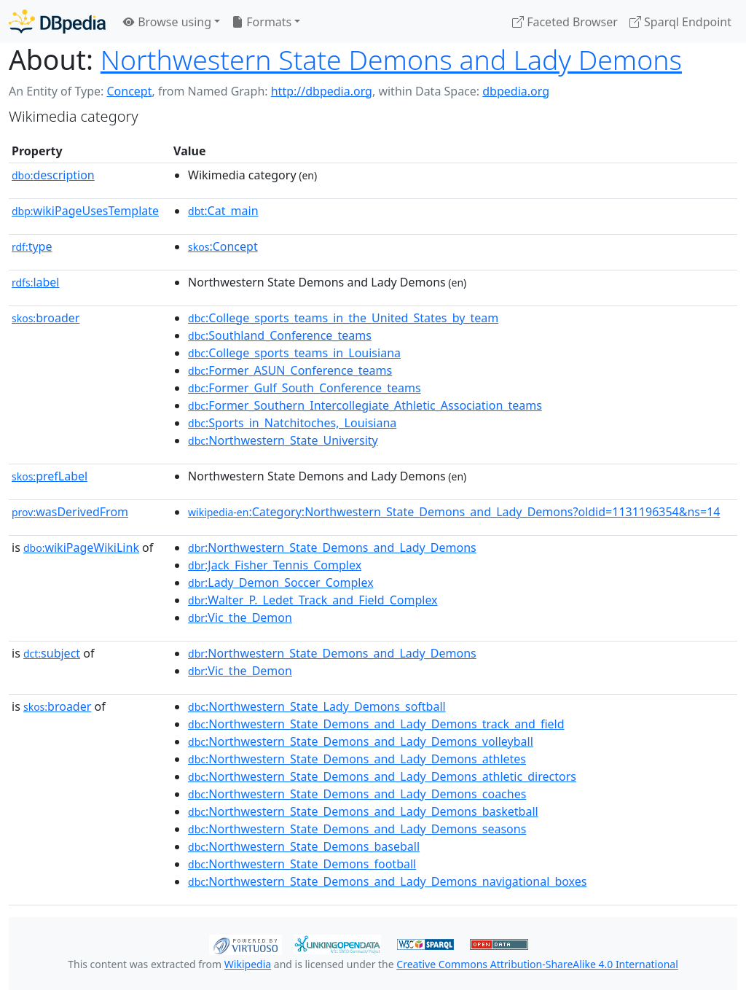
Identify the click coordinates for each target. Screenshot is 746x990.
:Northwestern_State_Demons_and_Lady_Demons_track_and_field (376, 724)
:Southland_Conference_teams (280, 335)
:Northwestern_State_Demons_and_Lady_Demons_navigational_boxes (387, 881)
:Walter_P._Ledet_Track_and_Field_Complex (313, 600)
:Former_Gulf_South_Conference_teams (304, 388)
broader (45, 318)
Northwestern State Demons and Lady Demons (391, 59)
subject (51, 653)
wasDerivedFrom (70, 512)
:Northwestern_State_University (283, 440)
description (53, 175)
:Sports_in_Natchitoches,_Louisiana (292, 423)
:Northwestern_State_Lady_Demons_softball (317, 706)
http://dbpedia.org (321, 91)
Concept (129, 91)
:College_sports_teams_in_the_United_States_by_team (343, 318)
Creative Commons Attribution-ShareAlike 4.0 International (537, 964)
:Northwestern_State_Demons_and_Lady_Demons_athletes (357, 759)
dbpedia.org (515, 91)
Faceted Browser (565, 22)
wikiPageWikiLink (81, 547)
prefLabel (49, 476)
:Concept (223, 246)
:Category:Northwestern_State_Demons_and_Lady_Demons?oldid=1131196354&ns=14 (454, 512)
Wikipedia (247, 964)
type (32, 246)
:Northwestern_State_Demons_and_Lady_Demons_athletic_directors (382, 776)
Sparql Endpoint (680, 22)
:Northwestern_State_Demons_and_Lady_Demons (332, 547)
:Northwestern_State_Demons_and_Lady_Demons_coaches (357, 794)
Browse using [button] (167, 22)
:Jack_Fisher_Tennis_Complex (274, 565)
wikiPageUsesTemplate (85, 211)
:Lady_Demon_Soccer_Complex (281, 582)
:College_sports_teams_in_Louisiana (294, 353)
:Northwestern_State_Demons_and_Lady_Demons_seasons (357, 829)
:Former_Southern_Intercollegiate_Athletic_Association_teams (365, 405)
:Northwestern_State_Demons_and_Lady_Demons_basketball (363, 811)
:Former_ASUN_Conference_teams (290, 370)
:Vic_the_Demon (240, 617)
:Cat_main (223, 211)
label (36, 282)
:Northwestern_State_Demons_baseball (304, 846)
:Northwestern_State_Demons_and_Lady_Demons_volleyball (360, 741)
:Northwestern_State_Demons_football (302, 864)
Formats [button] (261, 22)
